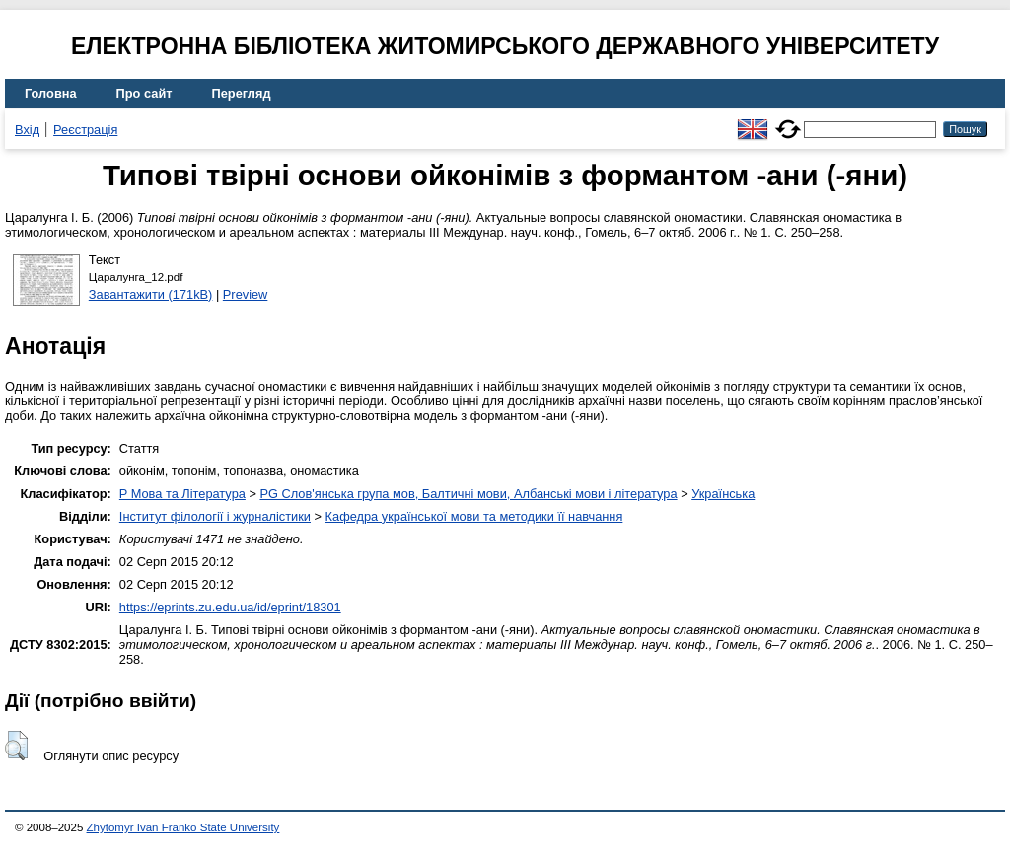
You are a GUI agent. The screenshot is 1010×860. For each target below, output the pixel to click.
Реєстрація (85, 129)
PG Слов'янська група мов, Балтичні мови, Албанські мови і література (468, 493)
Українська (723, 493)
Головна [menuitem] (51, 93)
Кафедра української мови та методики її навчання (474, 516)
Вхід (27, 129)
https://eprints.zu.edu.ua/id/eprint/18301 (230, 607)
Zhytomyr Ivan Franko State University (183, 827)
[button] (16, 745)
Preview (245, 294)
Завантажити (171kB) (151, 294)
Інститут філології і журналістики (215, 516)
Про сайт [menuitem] (144, 93)
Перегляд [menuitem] (241, 93)
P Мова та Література (182, 493)
